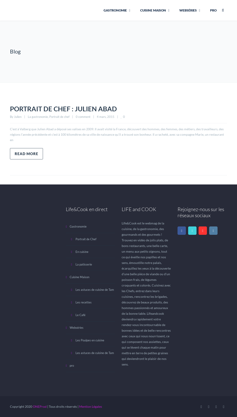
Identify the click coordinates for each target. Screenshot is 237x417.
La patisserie (84, 264)
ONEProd (40, 406)
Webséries (188, 10)
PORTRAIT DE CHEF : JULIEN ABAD (65, 109)
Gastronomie (115, 10)
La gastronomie (38, 117)
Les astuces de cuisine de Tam (95, 289)
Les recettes (84, 302)
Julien (17, 117)
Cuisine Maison (153, 10)
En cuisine (82, 252)
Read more (26, 153)
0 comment (83, 117)
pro (213, 10)
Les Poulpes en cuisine (90, 340)
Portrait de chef (59, 117)
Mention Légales (90, 406)
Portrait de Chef (86, 239)
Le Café (80, 315)
